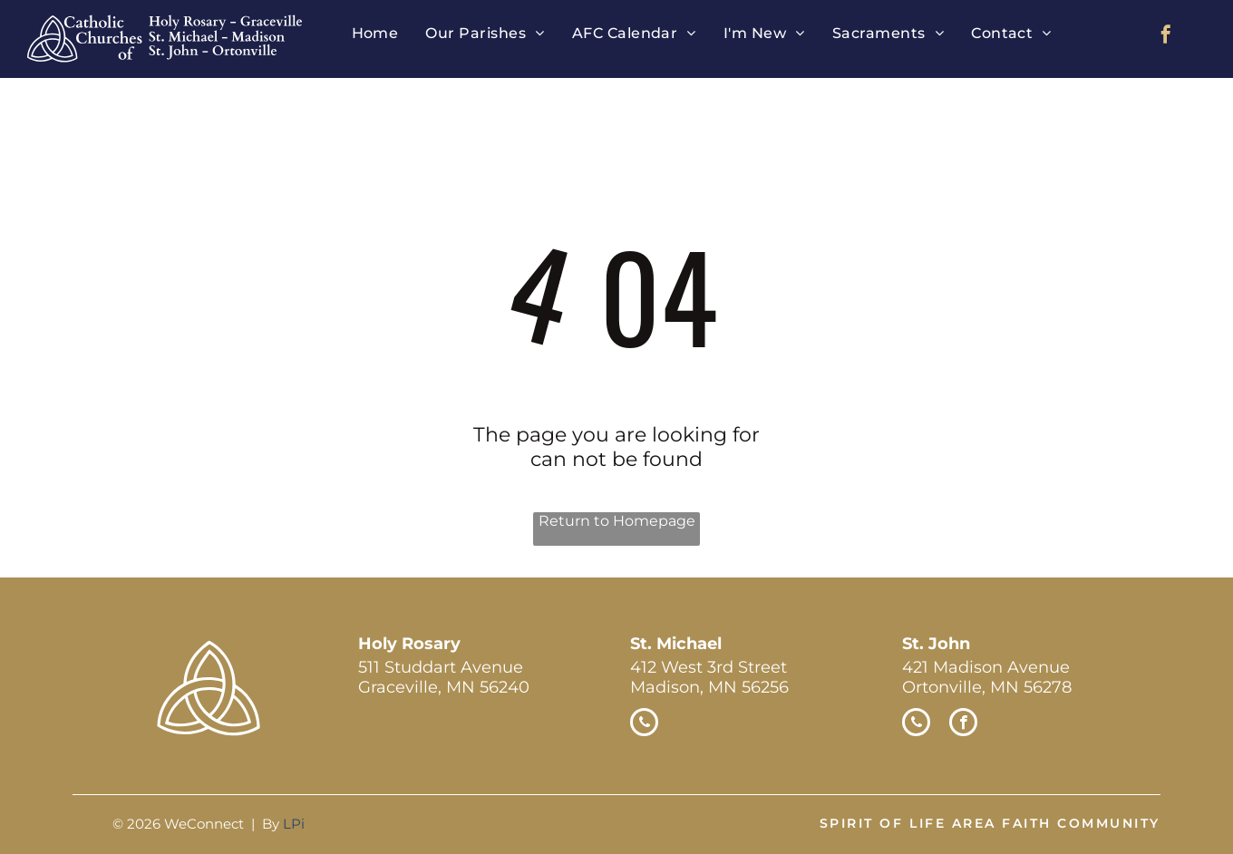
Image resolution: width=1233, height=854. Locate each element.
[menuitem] (375, 33)
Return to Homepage (617, 520)
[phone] (644, 724)
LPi (294, 823)
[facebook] (1166, 37)
